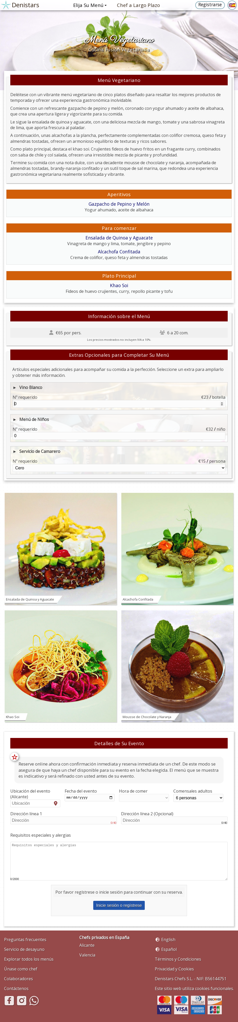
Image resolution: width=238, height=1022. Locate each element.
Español (169, 949)
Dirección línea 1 (63, 818)
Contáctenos (16, 988)
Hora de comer (144, 795)
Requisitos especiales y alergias (40, 835)
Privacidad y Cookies (174, 969)
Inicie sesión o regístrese (119, 905)
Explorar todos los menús (29, 959)
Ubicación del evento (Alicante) (35, 797)
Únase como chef (20, 969)
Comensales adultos (198, 795)
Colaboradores (18, 979)
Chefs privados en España (104, 937)
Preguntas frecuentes (25, 939)
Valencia (87, 955)
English (168, 939)
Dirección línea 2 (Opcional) (174, 818)
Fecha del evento (90, 795)
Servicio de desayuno (24, 949)
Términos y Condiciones (178, 959)
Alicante (87, 945)
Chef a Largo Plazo (138, 5)
